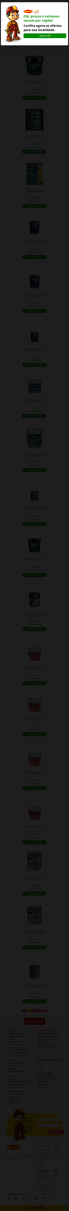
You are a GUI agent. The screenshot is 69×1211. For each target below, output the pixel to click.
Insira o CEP (45, 36)
